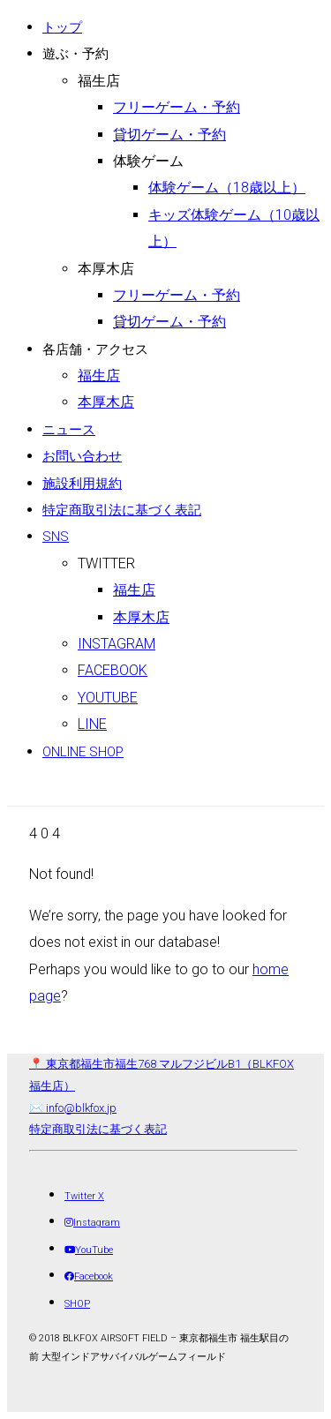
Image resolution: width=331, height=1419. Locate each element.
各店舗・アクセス (95, 349)
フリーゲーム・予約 (176, 107)
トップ (62, 27)
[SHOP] (77, 1304)
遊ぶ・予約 (75, 54)
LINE (92, 724)
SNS (55, 536)
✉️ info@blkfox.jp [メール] (73, 1108)
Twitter (106, 563)
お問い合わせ (82, 456)
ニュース (68, 430)
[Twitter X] (84, 1196)
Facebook (112, 670)
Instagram (116, 643)
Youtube (108, 697)
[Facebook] (88, 1276)
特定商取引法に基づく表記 (121, 510)
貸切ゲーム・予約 (169, 134)
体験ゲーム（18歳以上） (226, 187)
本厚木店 (106, 268)
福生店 (99, 80)
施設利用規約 (82, 484)
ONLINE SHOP (83, 752)
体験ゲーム (148, 161)
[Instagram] (92, 1222)
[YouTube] (88, 1250)
